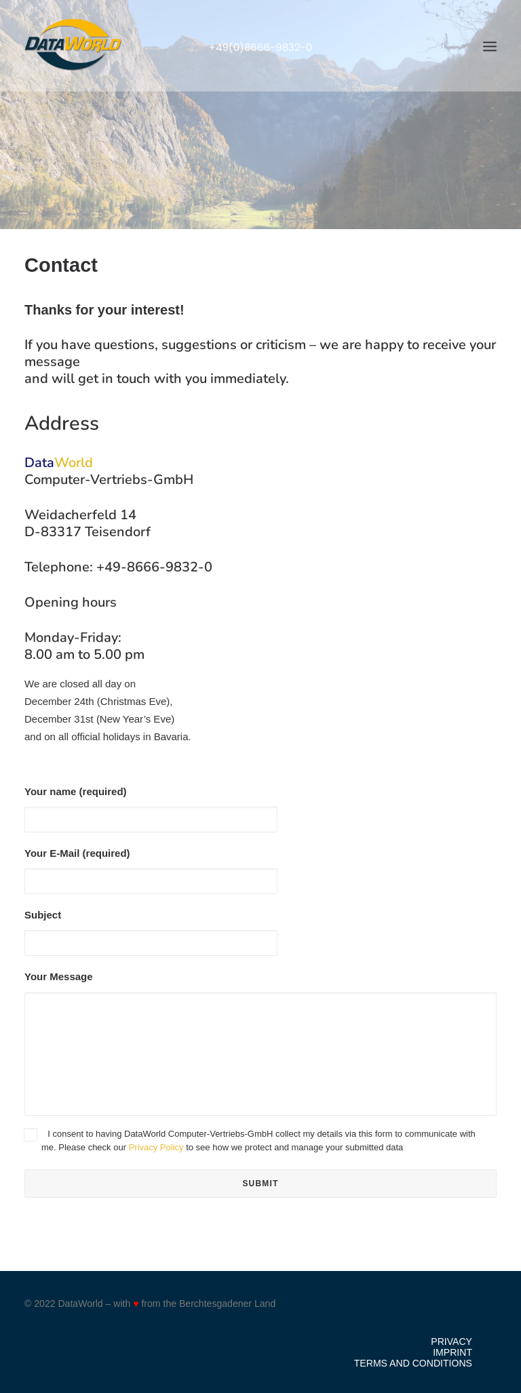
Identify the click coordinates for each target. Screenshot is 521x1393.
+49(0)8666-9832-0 (261, 47)
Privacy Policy (156, 1147)
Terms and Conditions (413, 1363)
